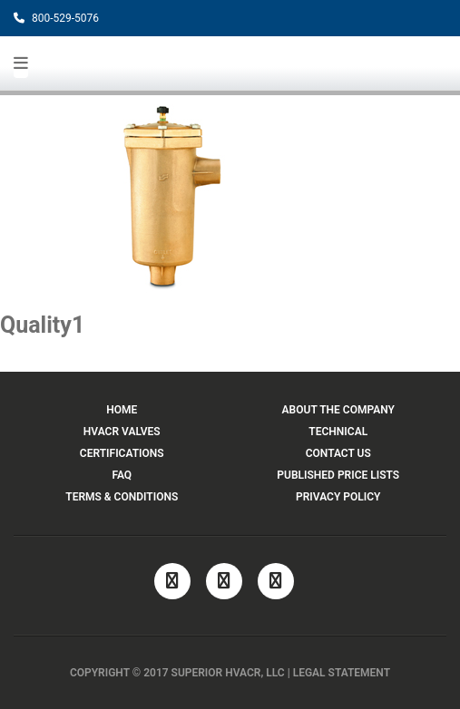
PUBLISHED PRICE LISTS (338, 475)
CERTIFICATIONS (122, 453)
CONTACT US (338, 453)
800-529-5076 (56, 18)
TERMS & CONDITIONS (121, 496)
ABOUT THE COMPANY (338, 409)
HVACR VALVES (122, 431)
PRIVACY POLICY (338, 496)
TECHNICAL (337, 431)
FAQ (122, 475)
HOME (121, 409)
